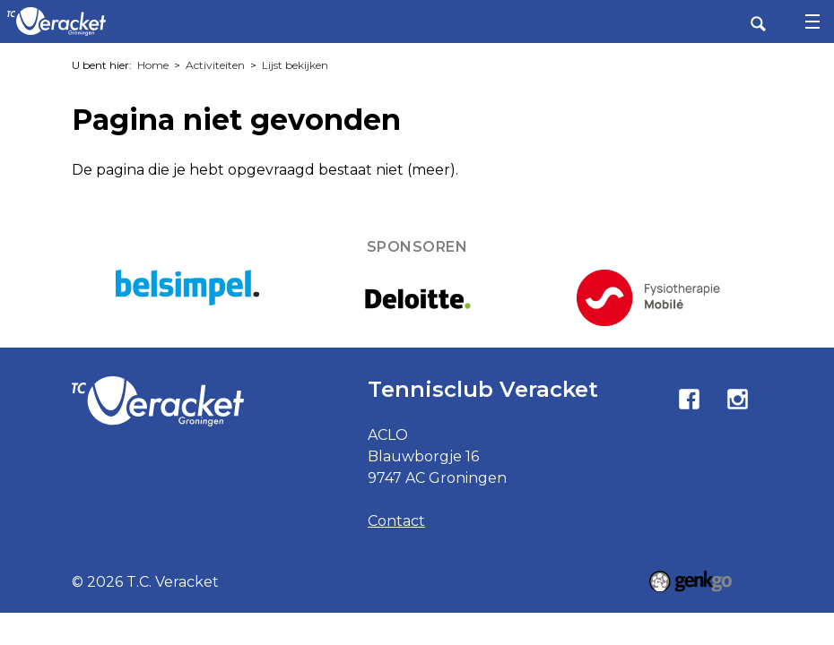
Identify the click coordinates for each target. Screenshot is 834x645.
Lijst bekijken (295, 65)
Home (153, 65)
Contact (396, 520)
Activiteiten (215, 65)
